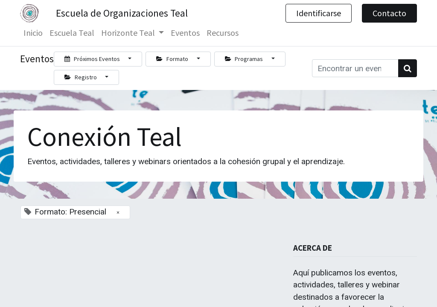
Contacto (389, 13)
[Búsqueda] (407, 68)
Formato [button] (172, 59)
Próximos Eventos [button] (92, 59)
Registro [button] (81, 77)
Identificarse (318, 13)
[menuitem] (33, 33)
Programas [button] (245, 59)
